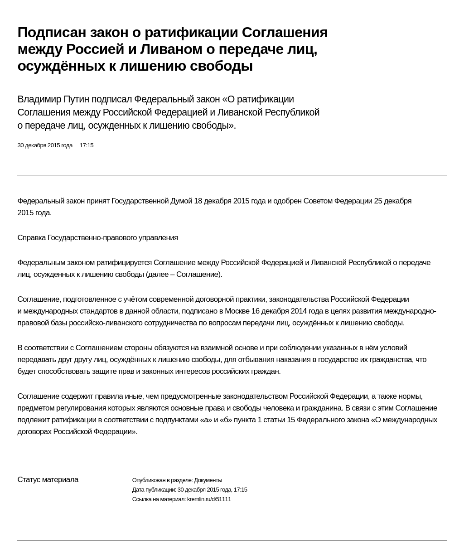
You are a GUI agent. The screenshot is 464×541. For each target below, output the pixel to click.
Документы (208, 480)
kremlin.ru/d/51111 (209, 499)
